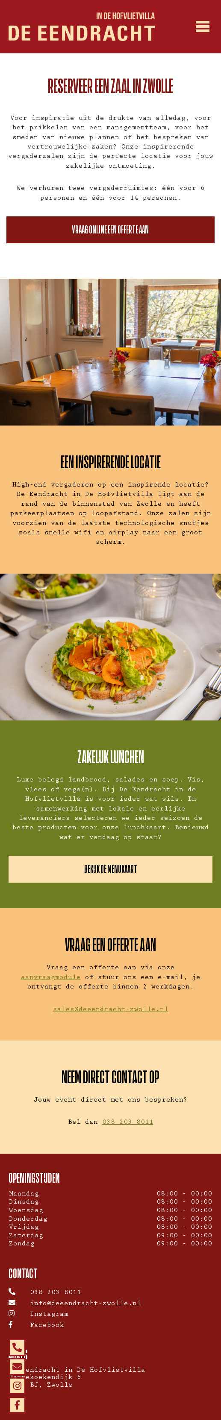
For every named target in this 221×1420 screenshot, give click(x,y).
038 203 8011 (127, 1123)
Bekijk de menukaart (110, 869)
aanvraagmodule (51, 978)
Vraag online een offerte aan (110, 229)
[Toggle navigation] (202, 27)
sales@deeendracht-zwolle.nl (110, 1010)
